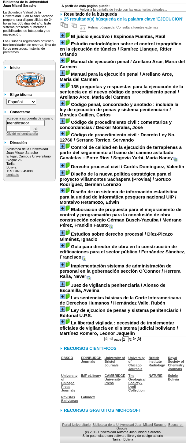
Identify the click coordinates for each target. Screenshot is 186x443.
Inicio (15, 68)
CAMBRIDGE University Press (115, 379)
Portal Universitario (76, 424)
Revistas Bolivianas (69, 399)
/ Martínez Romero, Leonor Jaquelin (119, 328)
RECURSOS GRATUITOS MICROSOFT (102, 410)
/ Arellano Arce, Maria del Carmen (122, 64)
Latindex (88, 397)
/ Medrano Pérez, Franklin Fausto (120, 217)
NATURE (155, 375)
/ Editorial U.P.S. (120, 313)
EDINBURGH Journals (91, 359)
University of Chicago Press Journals (69, 383)
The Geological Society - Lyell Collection (137, 383)
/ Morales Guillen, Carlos (119, 109)
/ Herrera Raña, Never (120, 271)
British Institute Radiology (157, 361)
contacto (12, 174)
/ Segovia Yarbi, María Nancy (121, 152)
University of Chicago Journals (136, 363)
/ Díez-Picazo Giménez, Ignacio (116, 236)
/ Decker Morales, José (116, 124)
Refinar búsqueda (101, 27)
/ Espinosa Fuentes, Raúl (118, 36)
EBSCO (67, 358)
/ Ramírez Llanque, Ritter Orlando (120, 49)
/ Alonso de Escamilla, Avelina (113, 287)
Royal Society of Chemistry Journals (176, 363)
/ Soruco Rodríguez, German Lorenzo (115, 179)
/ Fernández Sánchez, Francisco (122, 251)
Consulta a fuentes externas (137, 27)
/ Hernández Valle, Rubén (120, 300)
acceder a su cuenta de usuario (30, 118)
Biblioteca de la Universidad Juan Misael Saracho (129, 424)
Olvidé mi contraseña (22, 133)
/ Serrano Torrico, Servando (118, 137)
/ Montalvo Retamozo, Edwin (118, 197)
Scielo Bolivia (173, 377)
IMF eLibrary (91, 375)
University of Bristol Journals (115, 361)
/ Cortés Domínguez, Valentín (127, 166)
